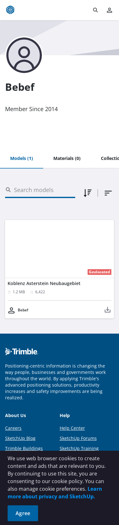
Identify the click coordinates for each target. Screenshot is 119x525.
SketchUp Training (79, 448)
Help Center (72, 428)
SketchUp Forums (78, 438)
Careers (13, 428)
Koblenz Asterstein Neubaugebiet (44, 283)
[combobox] (108, 193)
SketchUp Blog (20, 438)
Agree (23, 513)
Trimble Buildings (24, 448)
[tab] (21, 159)
